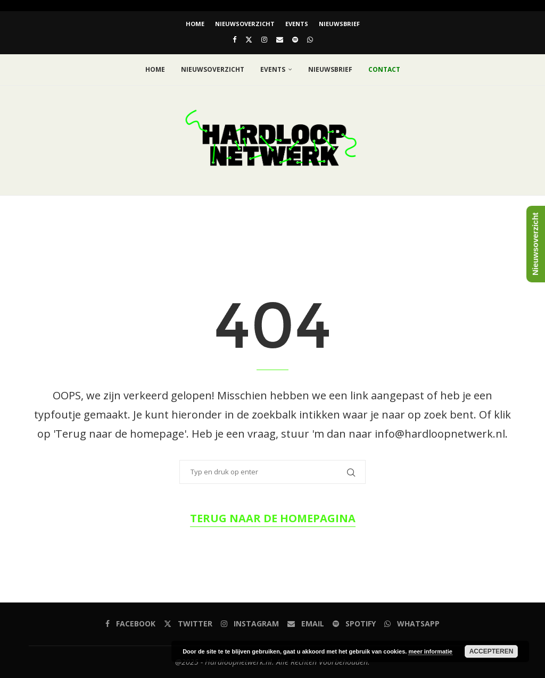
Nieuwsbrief (339, 24)
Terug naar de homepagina (273, 518)
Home (195, 24)
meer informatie (430, 651)
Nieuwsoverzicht (245, 24)
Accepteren (491, 651)
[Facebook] (234, 39)
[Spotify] (295, 39)
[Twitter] (248, 39)
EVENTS (296, 24)
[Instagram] (264, 39)
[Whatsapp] (310, 39)
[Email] (279, 39)
